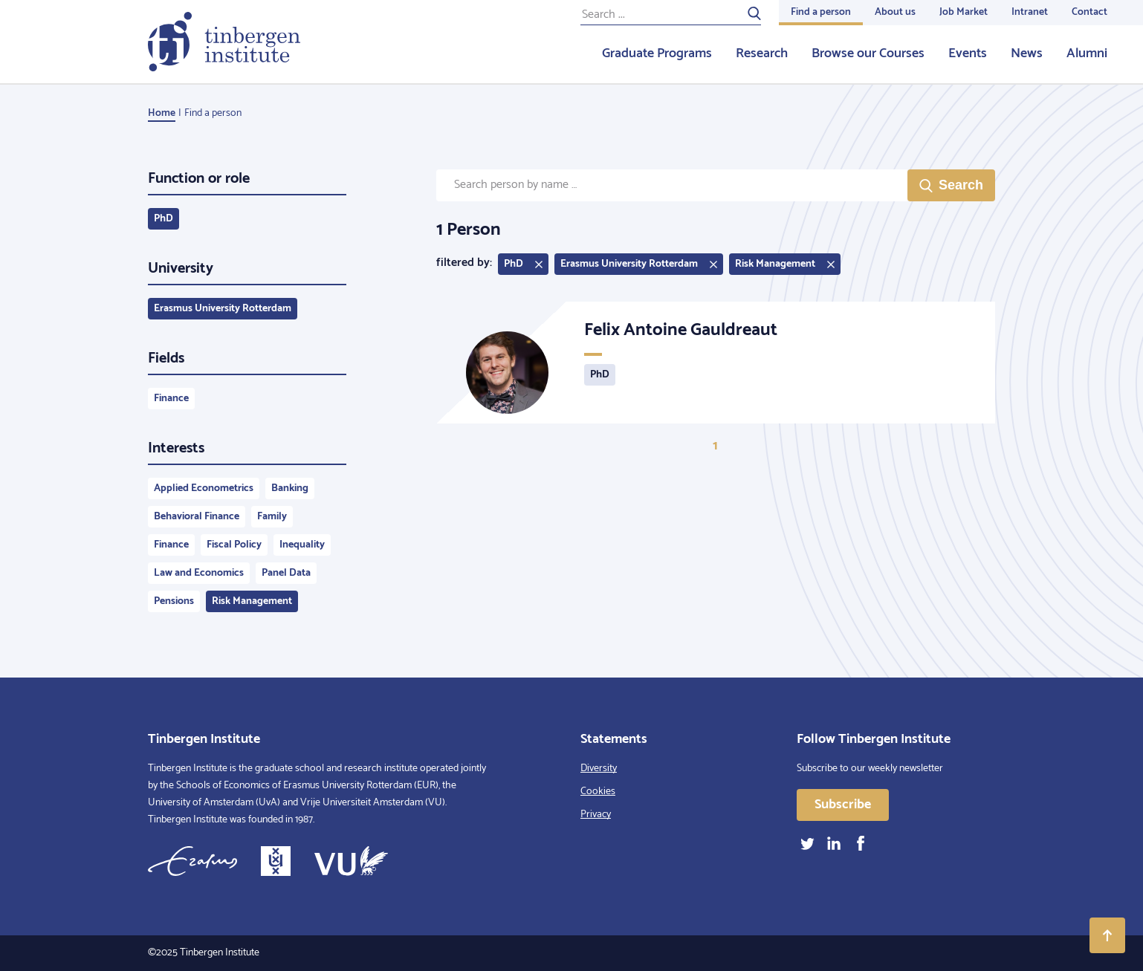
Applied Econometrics (203, 488)
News (1027, 53)
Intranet (1029, 12)
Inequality (302, 544)
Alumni (1086, 53)
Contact (1089, 12)
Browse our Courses (868, 53)
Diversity (598, 768)
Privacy (595, 814)
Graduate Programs (657, 53)
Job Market (963, 12)
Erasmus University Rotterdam (222, 308)
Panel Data (286, 573)
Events (967, 53)
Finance (171, 398)
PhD (163, 218)
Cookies (597, 791)
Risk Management (252, 601)
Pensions (174, 601)
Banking (289, 488)
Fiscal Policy (234, 544)
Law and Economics (199, 573)
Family (272, 516)
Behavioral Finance (196, 516)
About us (895, 12)
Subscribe (843, 804)
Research (762, 53)
